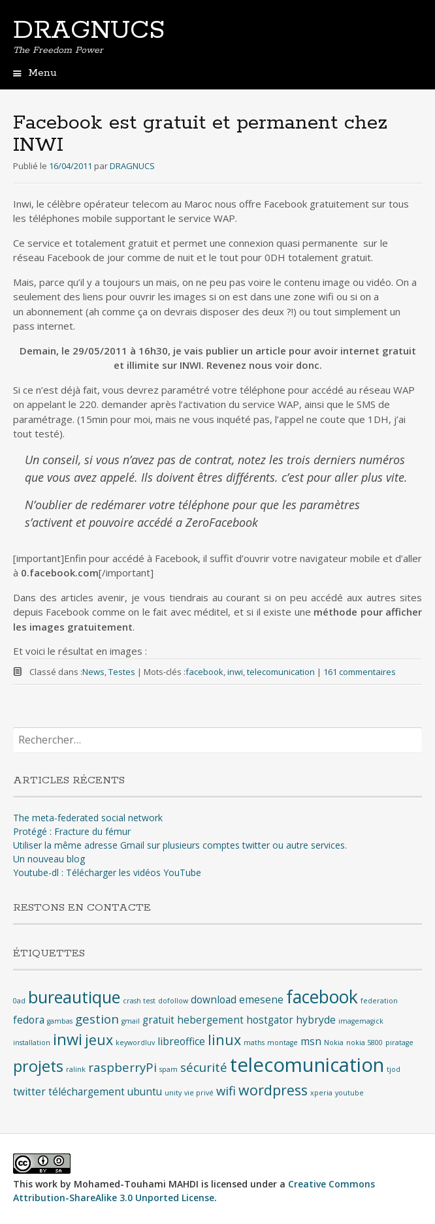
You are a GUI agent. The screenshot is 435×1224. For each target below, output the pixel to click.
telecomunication (281, 672)
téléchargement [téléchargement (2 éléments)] (86, 1091)
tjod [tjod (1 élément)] (393, 1069)
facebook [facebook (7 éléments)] (322, 997)
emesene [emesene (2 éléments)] (261, 999)
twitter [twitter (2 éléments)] (29, 1091)
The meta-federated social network (88, 817)
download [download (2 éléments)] (213, 999)
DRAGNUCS (89, 30)
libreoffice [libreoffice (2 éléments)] (181, 1041)
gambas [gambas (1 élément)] (59, 1021)
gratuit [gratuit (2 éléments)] (158, 1019)
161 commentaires (359, 672)
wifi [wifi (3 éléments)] (226, 1090)
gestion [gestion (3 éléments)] (97, 1019)
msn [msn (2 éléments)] (310, 1041)
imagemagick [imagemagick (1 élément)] (360, 1021)
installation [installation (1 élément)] (31, 1042)
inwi (235, 672)
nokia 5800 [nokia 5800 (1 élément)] (364, 1042)
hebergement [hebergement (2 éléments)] (210, 1019)
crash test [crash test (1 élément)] (139, 1000)
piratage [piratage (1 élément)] (399, 1042)
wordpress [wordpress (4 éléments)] (273, 1089)
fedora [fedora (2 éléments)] (28, 1019)
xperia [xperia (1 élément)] (321, 1092)
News (93, 672)
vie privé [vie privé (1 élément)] (199, 1092)
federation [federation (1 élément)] (379, 1000)
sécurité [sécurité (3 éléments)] (203, 1067)
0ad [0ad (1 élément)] (19, 1000)
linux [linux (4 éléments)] (224, 1039)
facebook (204, 672)
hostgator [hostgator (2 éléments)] (269, 1019)
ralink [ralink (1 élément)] (76, 1069)
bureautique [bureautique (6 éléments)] (74, 997)
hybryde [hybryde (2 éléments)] (316, 1019)
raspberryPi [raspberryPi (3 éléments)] (122, 1067)
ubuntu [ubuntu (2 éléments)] (144, 1091)
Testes (121, 672)
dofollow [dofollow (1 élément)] (173, 1000)
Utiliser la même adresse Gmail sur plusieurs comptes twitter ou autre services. (180, 845)
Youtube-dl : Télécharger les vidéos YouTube (107, 872)
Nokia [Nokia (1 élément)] (334, 1042)
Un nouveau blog (49, 859)
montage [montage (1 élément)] (282, 1042)
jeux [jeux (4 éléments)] (99, 1039)
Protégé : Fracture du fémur (72, 831)
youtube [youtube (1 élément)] (349, 1092)
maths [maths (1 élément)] (254, 1042)
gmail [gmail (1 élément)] (130, 1021)
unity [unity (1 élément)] (173, 1092)
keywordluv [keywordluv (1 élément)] (135, 1042)
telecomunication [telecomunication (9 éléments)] (307, 1065)
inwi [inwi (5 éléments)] (67, 1039)
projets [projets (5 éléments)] (38, 1066)
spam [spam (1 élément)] (168, 1069)
